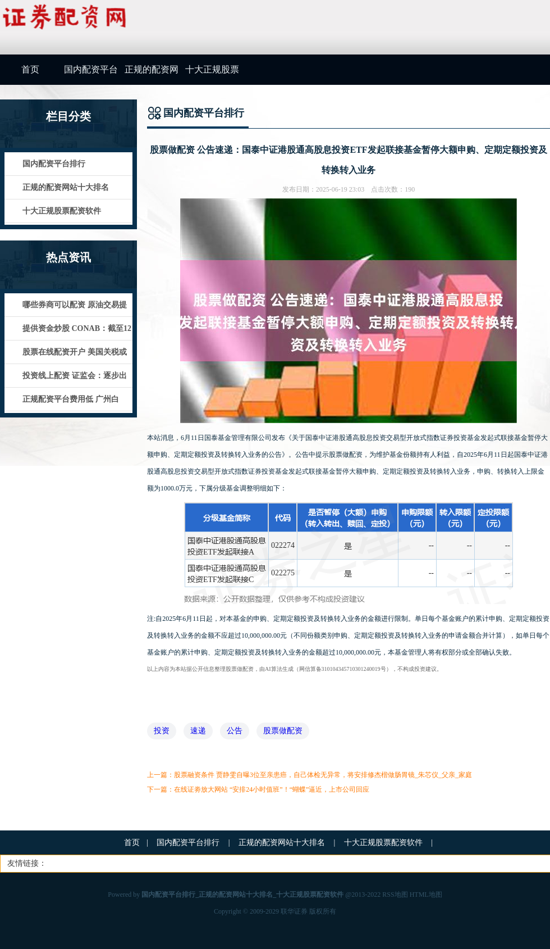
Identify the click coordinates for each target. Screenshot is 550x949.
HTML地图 (426, 894)
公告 (234, 730)
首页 (30, 69)
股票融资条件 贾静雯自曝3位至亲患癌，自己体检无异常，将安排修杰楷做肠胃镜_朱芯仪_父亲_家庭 (323, 775)
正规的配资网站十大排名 (151, 75)
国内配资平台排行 (91, 75)
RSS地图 (394, 894)
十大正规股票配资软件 (212, 75)
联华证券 (294, 911)
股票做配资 (282, 730)
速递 (198, 730)
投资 (161, 730)
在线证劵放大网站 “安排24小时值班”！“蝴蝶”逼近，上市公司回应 (271, 789)
